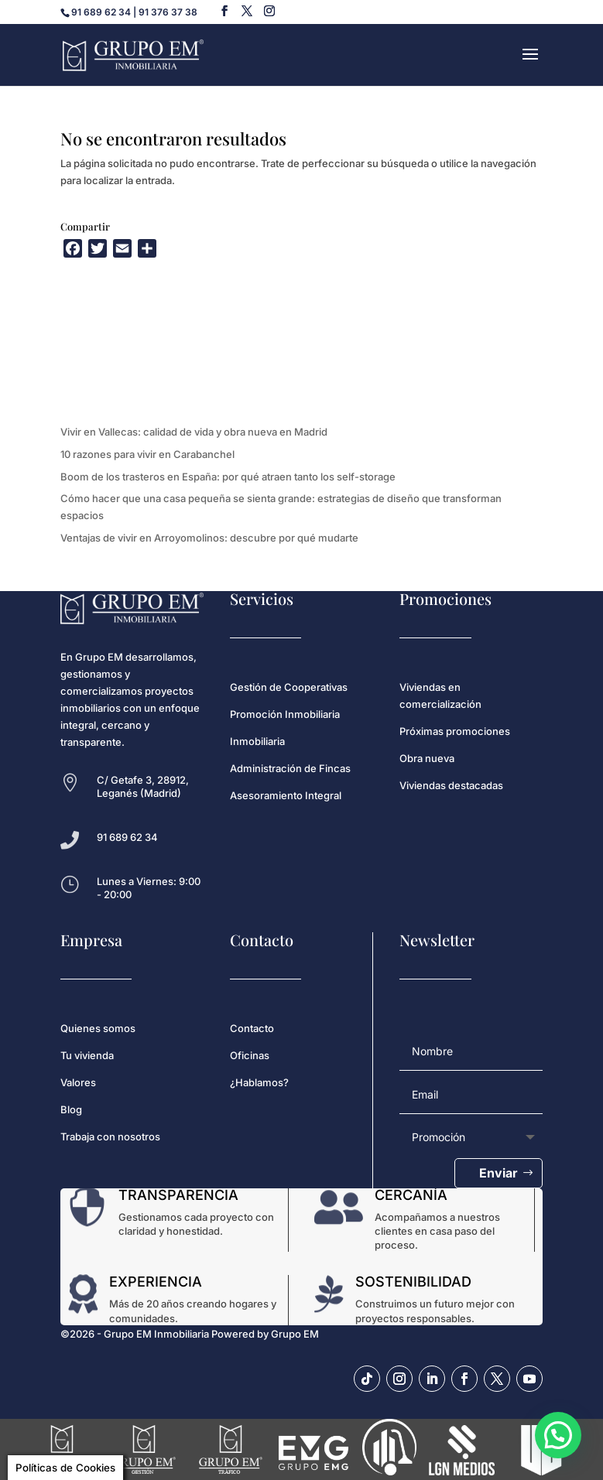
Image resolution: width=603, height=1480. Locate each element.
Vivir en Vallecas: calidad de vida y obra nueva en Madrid (193, 432)
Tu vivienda (87, 1055)
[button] (558, 1434)
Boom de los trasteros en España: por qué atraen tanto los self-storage (228, 476)
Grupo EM (295, 1334)
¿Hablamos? (259, 1082)
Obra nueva (426, 758)
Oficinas (249, 1055)
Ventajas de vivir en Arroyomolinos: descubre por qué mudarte (209, 538)
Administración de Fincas (290, 768)
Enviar (498, 1173)
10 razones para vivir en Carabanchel (147, 454)
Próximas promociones (454, 731)
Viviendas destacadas (451, 785)
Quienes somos (97, 1028)
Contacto (252, 1028)
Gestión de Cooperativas (289, 687)
